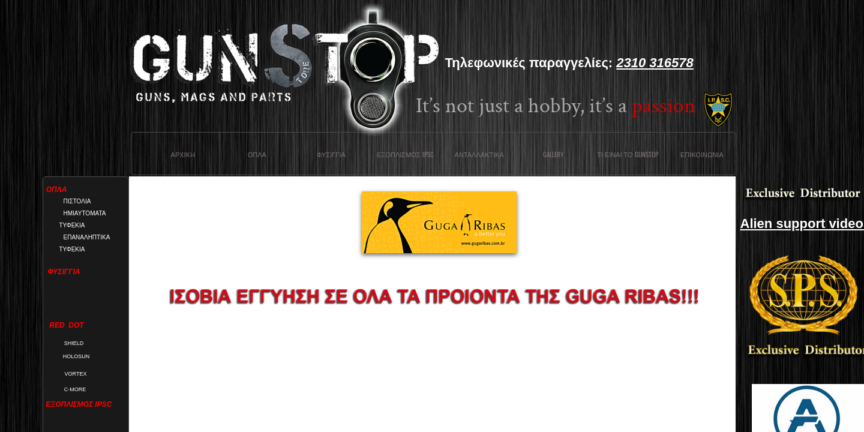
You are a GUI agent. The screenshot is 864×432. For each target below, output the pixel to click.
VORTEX (76, 374)
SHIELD (74, 343)
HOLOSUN (76, 356)
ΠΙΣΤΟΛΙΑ (77, 201)
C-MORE (75, 389)
